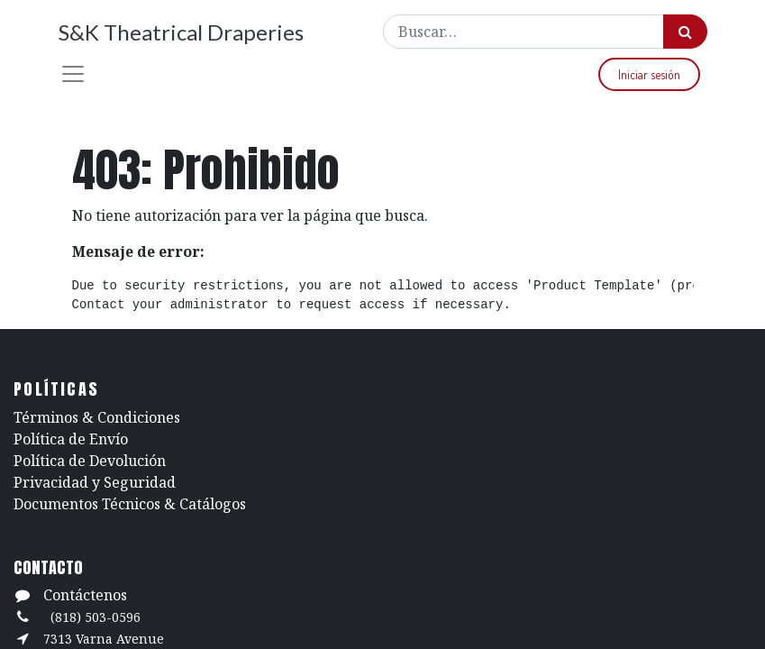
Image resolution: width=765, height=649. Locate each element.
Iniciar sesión (649, 74)
